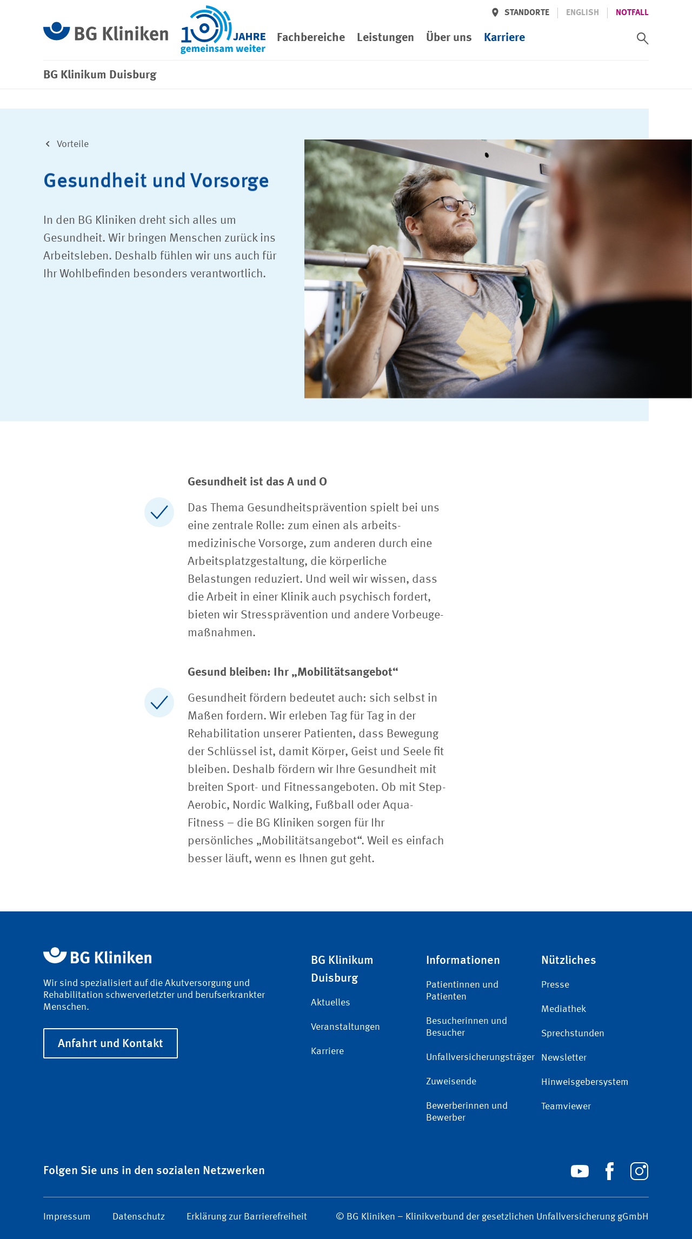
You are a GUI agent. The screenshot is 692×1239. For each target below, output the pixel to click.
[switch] (643, 38)
